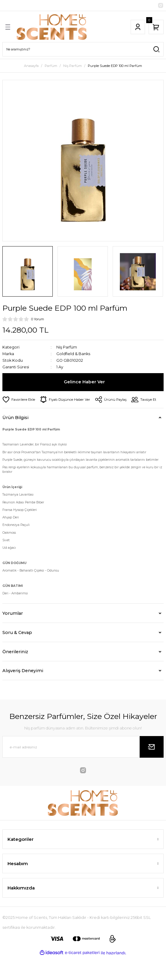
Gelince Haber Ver (84, 382)
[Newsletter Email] (83, 747)
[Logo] (52, 27)
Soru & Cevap (17, 632)
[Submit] (152, 747)
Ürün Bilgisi (15, 417)
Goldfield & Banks (73, 354)
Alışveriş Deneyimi (22, 670)
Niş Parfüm (66, 347)
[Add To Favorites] (18, 399)
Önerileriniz (15, 651)
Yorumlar (12, 613)
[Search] (83, 49)
